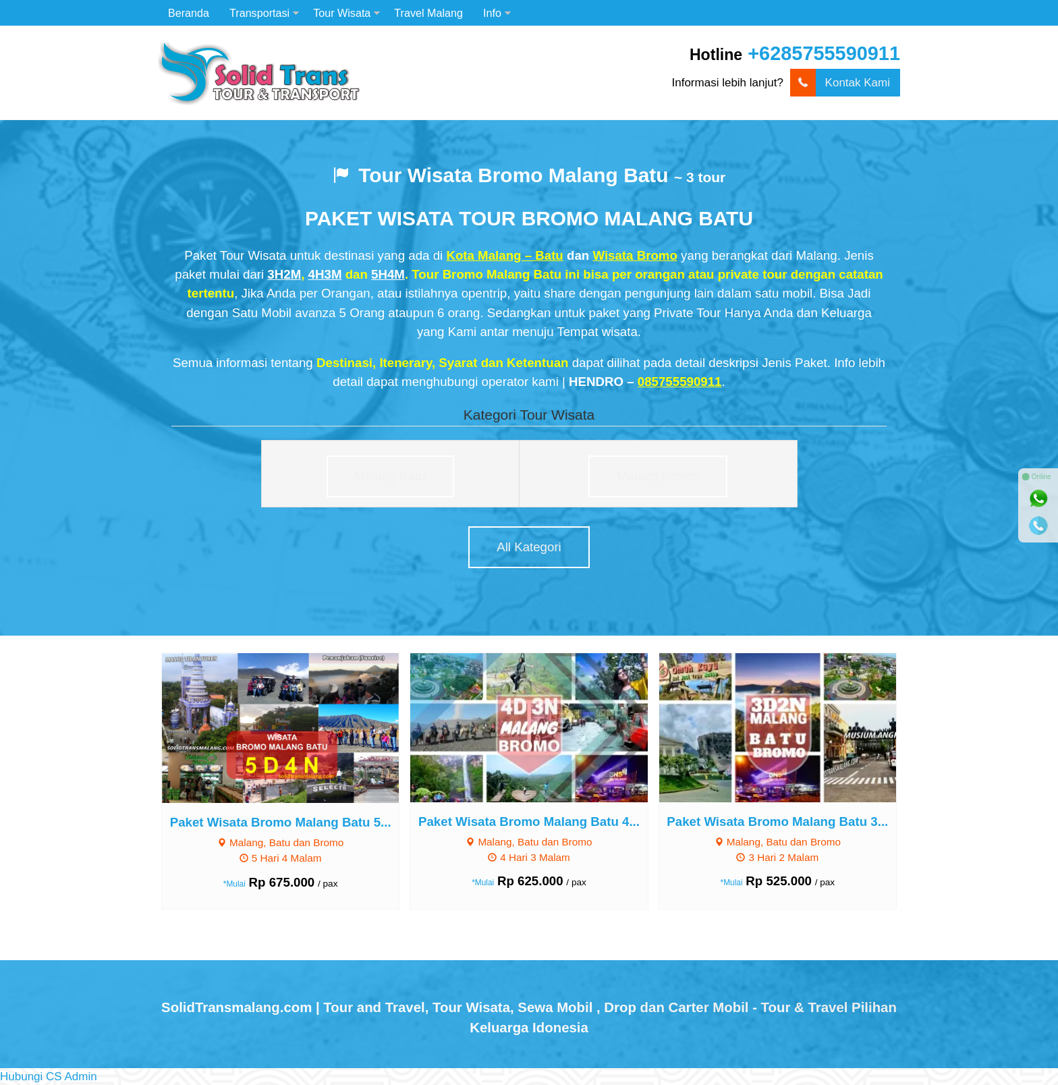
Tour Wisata (341, 13)
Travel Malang (428, 13)
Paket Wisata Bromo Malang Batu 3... (777, 821)
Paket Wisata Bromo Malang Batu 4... (529, 821)
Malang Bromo (658, 476)
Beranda (188, 13)
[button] (48, 1076)
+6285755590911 (824, 53)
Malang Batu (390, 476)
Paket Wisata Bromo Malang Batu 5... (280, 822)
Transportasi (259, 13)
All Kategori (529, 547)
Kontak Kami (840, 83)
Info (492, 13)
